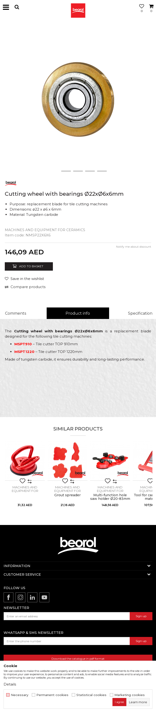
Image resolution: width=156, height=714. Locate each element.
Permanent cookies (52, 695)
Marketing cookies (129, 695)
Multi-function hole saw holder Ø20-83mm (110, 497)
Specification (140, 313)
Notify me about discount (133, 246)
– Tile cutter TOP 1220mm (48, 351)
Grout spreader (67, 495)
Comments (15, 313)
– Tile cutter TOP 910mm (46, 344)
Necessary (19, 695)
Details (10, 684)
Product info (78, 313)
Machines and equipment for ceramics (45, 230)
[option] (78, 98)
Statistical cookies (91, 695)
